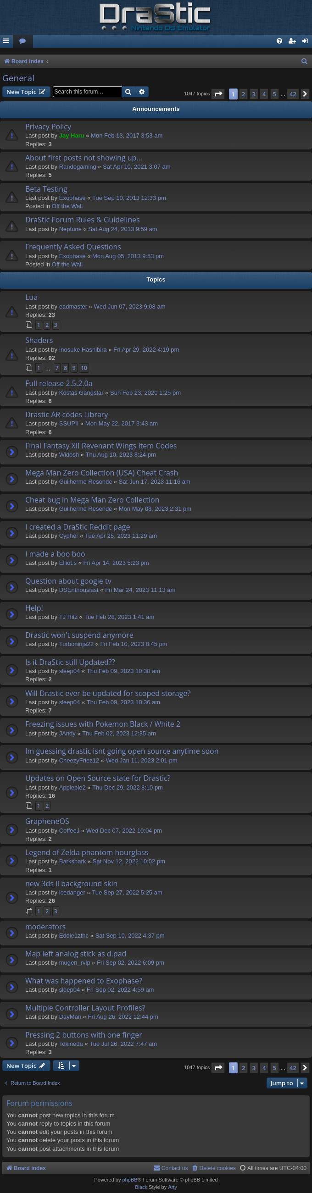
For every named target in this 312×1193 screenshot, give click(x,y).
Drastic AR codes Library (66, 414)
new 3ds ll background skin (71, 883)
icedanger (72, 892)
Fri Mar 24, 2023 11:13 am (140, 589)
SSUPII (69, 423)
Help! (34, 608)
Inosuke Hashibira (83, 349)
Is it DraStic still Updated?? (70, 662)
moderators (45, 927)
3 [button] (254, 94)
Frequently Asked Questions (73, 247)
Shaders (39, 340)
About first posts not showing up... (83, 158)
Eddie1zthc (74, 935)
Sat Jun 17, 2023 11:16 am (154, 481)
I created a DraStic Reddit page (77, 527)
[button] (218, 93)
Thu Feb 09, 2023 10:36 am (123, 702)
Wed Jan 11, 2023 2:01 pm (142, 760)
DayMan (70, 1016)
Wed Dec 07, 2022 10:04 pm (124, 830)
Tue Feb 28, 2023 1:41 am (119, 616)
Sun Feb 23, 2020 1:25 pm (145, 392)
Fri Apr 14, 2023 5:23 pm (116, 562)
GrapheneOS (47, 821)
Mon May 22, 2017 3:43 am (121, 423)
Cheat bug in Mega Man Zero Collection (92, 500)
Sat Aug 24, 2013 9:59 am (122, 229)
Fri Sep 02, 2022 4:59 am (120, 989)
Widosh (69, 454)
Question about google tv (68, 581)
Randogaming (77, 166)
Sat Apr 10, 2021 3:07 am (136, 166)
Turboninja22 (76, 644)
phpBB (129, 1179)
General (18, 78)
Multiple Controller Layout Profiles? (85, 1008)
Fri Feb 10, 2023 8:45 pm (133, 644)
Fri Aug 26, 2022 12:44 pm (123, 1016)
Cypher (68, 535)
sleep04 (69, 671)
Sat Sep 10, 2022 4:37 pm (130, 935)
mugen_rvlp (74, 962)
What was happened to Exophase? (83, 981)
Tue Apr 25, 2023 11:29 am (121, 535)
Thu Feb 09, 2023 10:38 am (123, 671)
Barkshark (72, 861)
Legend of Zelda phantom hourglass (86, 852)
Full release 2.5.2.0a (59, 383)
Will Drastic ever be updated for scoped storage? (107, 693)
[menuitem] (23, 41)
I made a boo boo (55, 554)
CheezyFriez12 (79, 760)
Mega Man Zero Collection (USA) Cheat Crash (101, 473)
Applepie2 (72, 787)
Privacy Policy (48, 127)
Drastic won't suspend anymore (79, 635)
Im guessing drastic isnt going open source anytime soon (122, 751)
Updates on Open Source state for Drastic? (98, 778)
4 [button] (264, 94)
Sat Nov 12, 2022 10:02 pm (129, 861)
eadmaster (73, 306)
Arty (172, 1187)
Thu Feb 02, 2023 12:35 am (119, 733)
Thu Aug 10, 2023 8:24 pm (121, 454)
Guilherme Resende (85, 481)
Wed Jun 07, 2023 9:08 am (130, 306)
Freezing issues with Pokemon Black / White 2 (102, 724)
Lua (31, 297)
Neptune (70, 229)
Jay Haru (71, 135)
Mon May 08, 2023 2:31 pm (155, 508)
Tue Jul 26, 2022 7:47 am (123, 1043)
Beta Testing (46, 189)
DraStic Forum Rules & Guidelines (82, 220)
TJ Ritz (68, 616)
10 (84, 368)
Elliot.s (68, 562)
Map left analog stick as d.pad (75, 954)
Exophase (72, 197)
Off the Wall (67, 206)
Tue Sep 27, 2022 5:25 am (127, 892)
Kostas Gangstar (81, 392)
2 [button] (243, 94)
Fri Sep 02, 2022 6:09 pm (130, 962)
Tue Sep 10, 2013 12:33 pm (129, 197)
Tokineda (71, 1043)
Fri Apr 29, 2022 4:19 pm (146, 349)
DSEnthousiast (79, 589)
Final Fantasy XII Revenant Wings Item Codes (101, 446)
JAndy (67, 733)
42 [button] (293, 94)
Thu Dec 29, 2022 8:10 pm (127, 787)
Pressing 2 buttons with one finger (83, 1035)
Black (141, 1187)
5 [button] (274, 94)
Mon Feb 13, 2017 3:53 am (126, 135)
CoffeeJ (69, 830)
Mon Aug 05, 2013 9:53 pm (128, 256)
